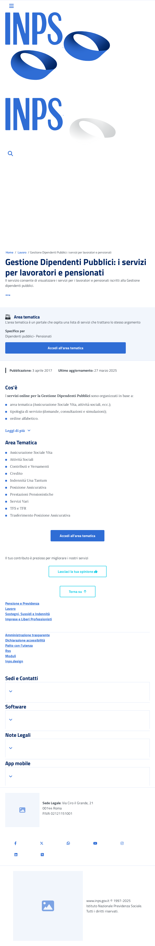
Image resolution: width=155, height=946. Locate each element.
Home (10, 252)
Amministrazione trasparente (27, 635)
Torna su (77, 591)
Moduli (10, 656)
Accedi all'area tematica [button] (87, 348)
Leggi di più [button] (15, 430)
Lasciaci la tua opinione (77, 571)
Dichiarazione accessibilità (25, 640)
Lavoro (22, 252)
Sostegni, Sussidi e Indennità (27, 613)
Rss (8, 650)
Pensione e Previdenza (22, 603)
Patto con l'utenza (19, 645)
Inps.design (14, 661)
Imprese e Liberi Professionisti (28, 619)
